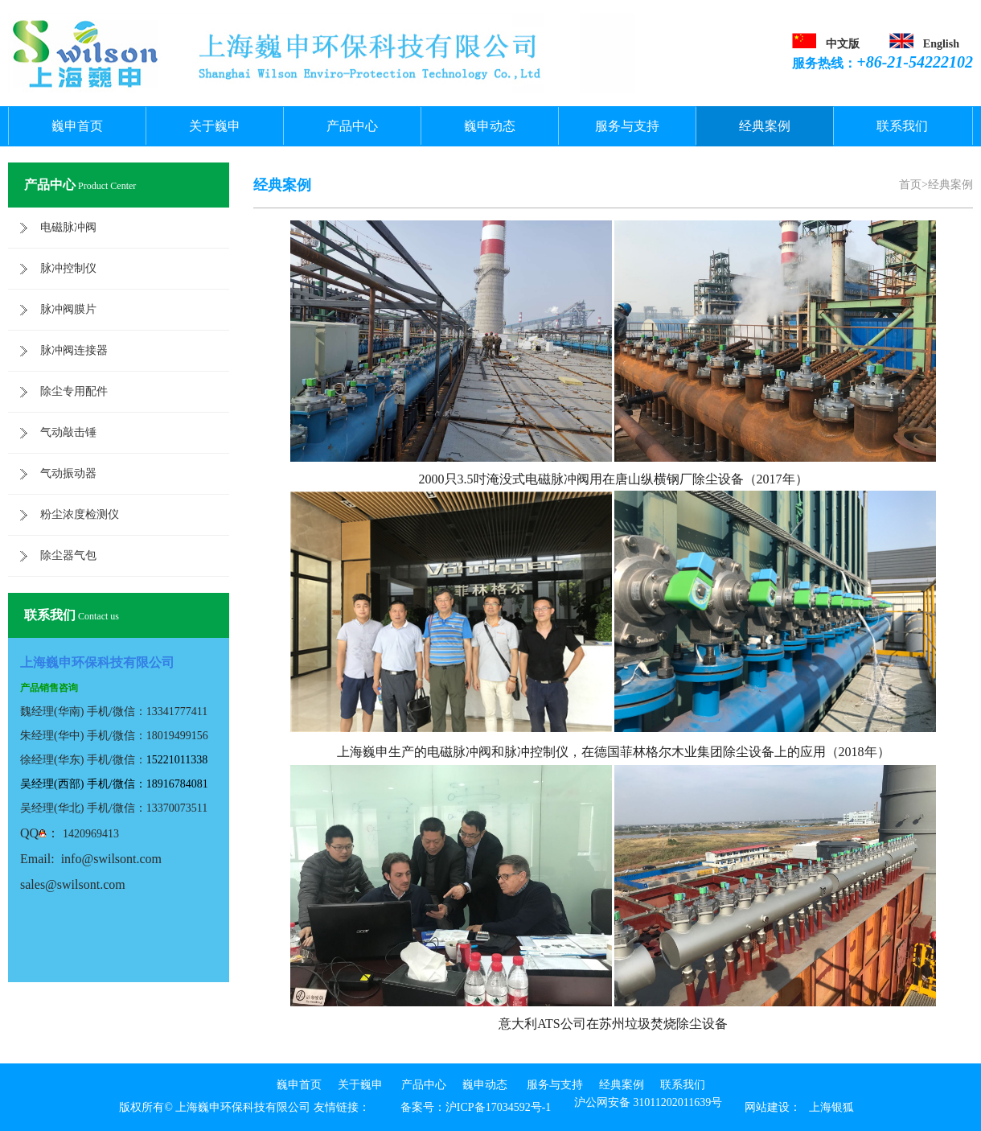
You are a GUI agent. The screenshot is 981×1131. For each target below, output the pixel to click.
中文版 (843, 44)
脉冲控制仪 (68, 268)
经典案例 (764, 126)
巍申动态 (489, 126)
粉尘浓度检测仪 (79, 514)
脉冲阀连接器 (74, 350)
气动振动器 (68, 473)
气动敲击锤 (68, 432)
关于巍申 (214, 126)
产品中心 (352, 126)
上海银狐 (831, 1107)
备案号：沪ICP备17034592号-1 (475, 1107)
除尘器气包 (68, 555)
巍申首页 (77, 126)
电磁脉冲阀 (68, 227)
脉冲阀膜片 (68, 309)
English (941, 44)
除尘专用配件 (74, 391)
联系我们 (902, 126)
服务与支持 (627, 126)
